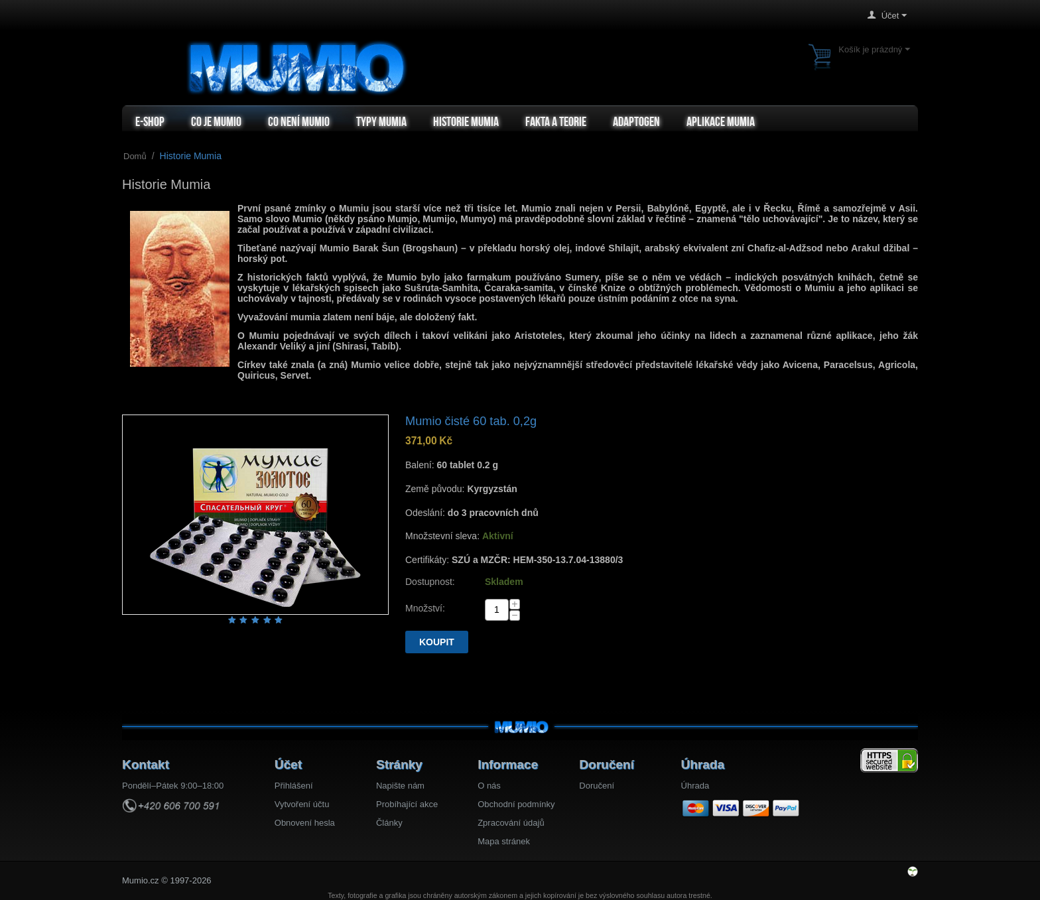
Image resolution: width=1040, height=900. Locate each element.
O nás (489, 786)
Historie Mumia (466, 121)
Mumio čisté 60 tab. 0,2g (471, 421)
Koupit (436, 642)
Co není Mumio (299, 121)
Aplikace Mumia (720, 121)
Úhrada (695, 786)
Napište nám (400, 786)
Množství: (425, 608)
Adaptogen (636, 121)
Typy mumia (381, 121)
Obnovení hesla (305, 823)
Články (389, 823)
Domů (135, 156)
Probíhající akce (407, 804)
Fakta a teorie (555, 121)
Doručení (596, 786)
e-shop (149, 121)
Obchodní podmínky (516, 804)
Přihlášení (294, 786)
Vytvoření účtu (302, 804)
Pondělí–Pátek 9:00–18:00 (173, 786)
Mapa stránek (504, 841)
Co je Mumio (216, 121)
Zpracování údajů (511, 823)
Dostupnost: (430, 581)
